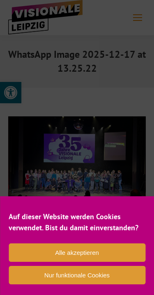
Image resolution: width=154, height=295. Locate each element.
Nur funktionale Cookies (77, 275)
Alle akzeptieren (77, 252)
